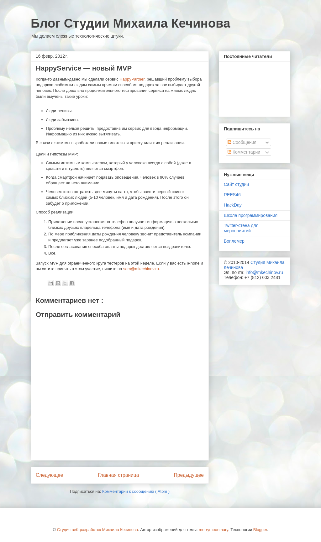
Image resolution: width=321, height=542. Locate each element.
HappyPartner (132, 79)
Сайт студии (236, 184)
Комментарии (244, 152)
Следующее (49, 475)
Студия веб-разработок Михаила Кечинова (97, 529)
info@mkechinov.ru (264, 272)
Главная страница (118, 475)
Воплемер (234, 241)
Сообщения (242, 142)
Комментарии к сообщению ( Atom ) (136, 491)
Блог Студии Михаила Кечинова (130, 23)
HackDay (233, 205)
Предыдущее (189, 475)
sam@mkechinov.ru (141, 268)
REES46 (232, 194)
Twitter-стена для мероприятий (241, 228)
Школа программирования (250, 215)
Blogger (260, 529)
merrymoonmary (213, 529)
